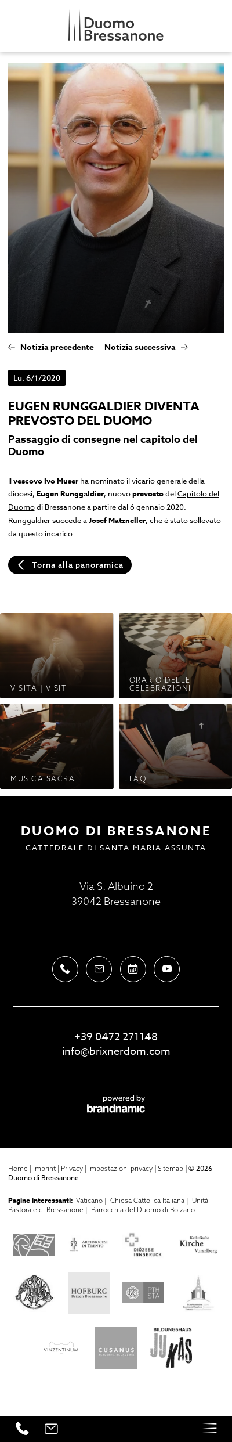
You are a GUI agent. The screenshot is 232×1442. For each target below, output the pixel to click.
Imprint (45, 1168)
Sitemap (171, 1168)
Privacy (73, 1168)
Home (19, 1168)
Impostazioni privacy (121, 1168)
